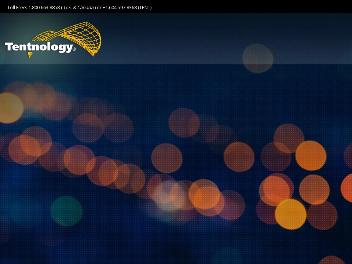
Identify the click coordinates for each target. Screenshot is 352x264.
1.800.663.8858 (44, 7)
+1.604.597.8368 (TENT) (127, 7)
